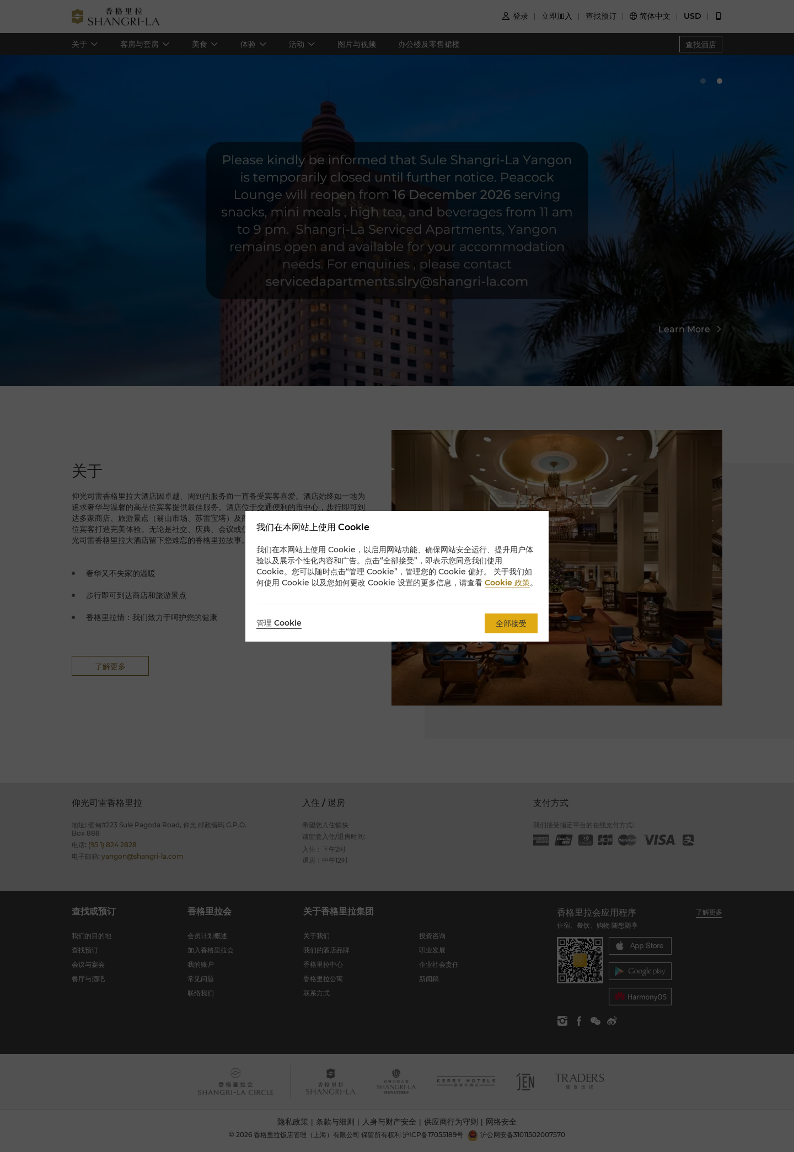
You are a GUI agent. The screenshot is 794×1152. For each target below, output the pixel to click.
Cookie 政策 (507, 583)
